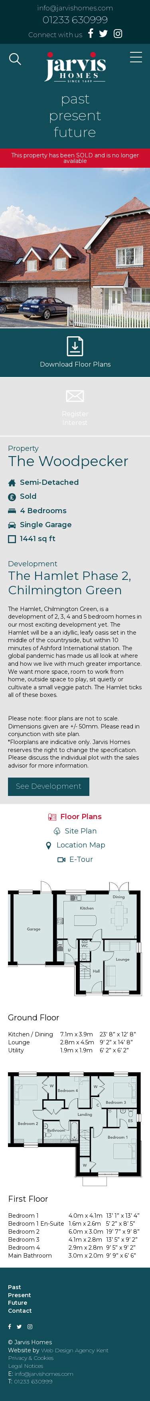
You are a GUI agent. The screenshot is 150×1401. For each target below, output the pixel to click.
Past (14, 1287)
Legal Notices (25, 1365)
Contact (20, 1310)
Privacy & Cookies (30, 1357)
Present (19, 1295)
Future (17, 1302)
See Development (48, 786)
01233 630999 (75, 20)
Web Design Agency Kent (75, 1350)
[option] (75, 247)
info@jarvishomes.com (75, 8)
